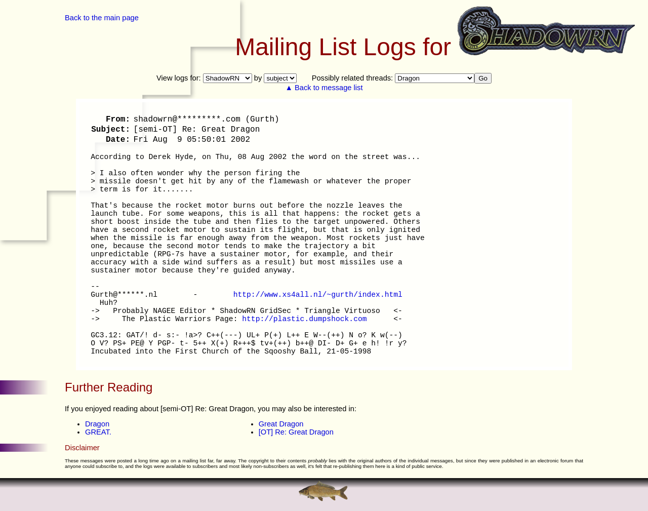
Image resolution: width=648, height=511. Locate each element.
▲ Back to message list (324, 88)
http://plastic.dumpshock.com (304, 319)
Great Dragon (281, 424)
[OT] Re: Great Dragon (296, 432)
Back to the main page (102, 18)
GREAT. (98, 432)
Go (483, 78)
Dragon (97, 424)
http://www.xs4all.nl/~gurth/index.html (317, 295)
